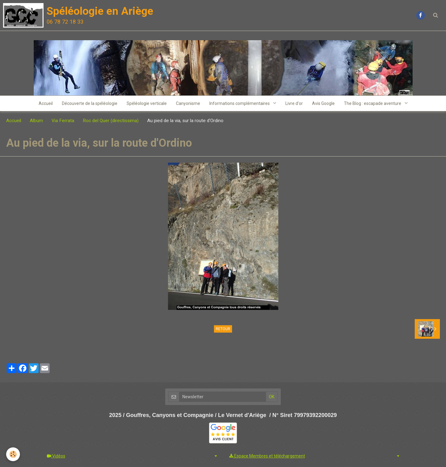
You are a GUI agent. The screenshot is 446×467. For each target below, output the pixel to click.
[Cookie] (13, 454)
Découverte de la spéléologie (89, 103)
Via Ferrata (62, 120)
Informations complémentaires (240, 103)
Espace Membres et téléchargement (267, 455)
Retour (223, 329)
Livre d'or (294, 103)
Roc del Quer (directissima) (111, 120)
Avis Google (323, 103)
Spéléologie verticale (147, 103)
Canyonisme (188, 103)
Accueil (46, 103)
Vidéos (56, 455)
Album (36, 120)
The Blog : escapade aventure (373, 103)
